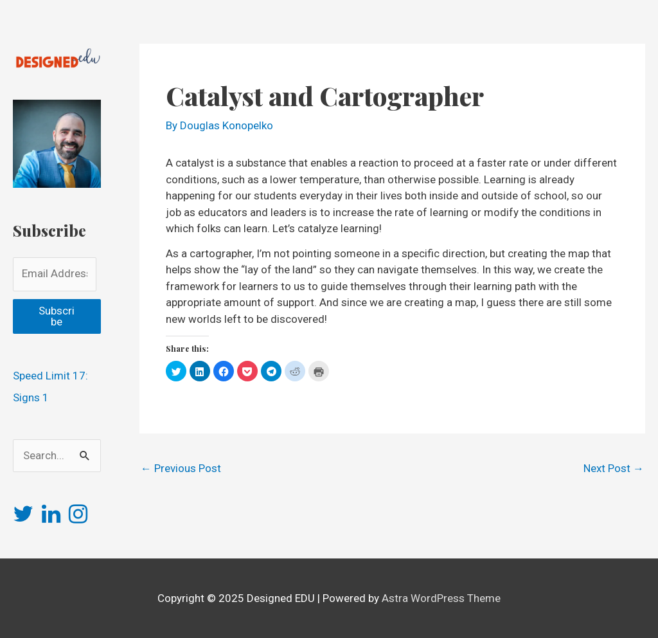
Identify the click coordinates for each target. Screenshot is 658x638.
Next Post (613, 468)
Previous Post (181, 468)
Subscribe (57, 316)
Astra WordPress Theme (441, 598)
